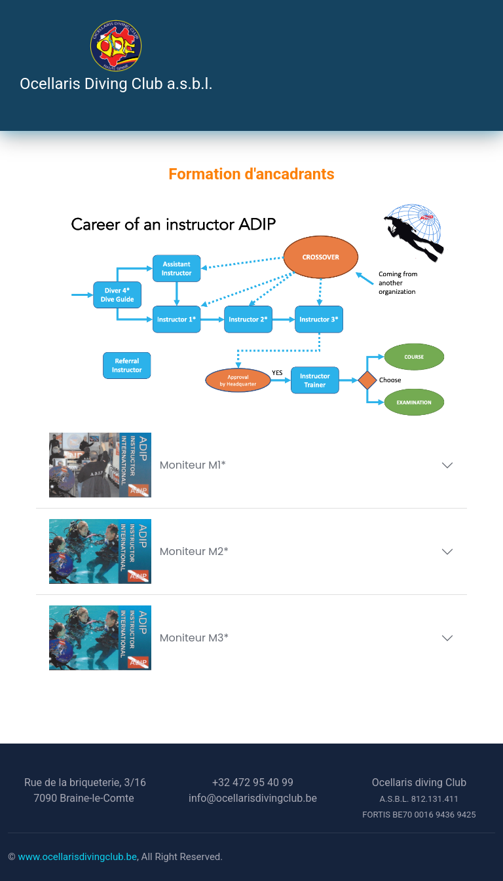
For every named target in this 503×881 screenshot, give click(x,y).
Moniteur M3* (139, 637)
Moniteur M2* (139, 551)
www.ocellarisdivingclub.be (77, 857)
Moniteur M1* (137, 465)
